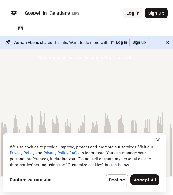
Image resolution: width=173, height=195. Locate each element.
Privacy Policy (22, 153)
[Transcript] (20, 28)
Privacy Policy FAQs (61, 153)
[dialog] (84, 162)
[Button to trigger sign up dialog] (156, 13)
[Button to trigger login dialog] (133, 13)
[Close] (167, 42)
